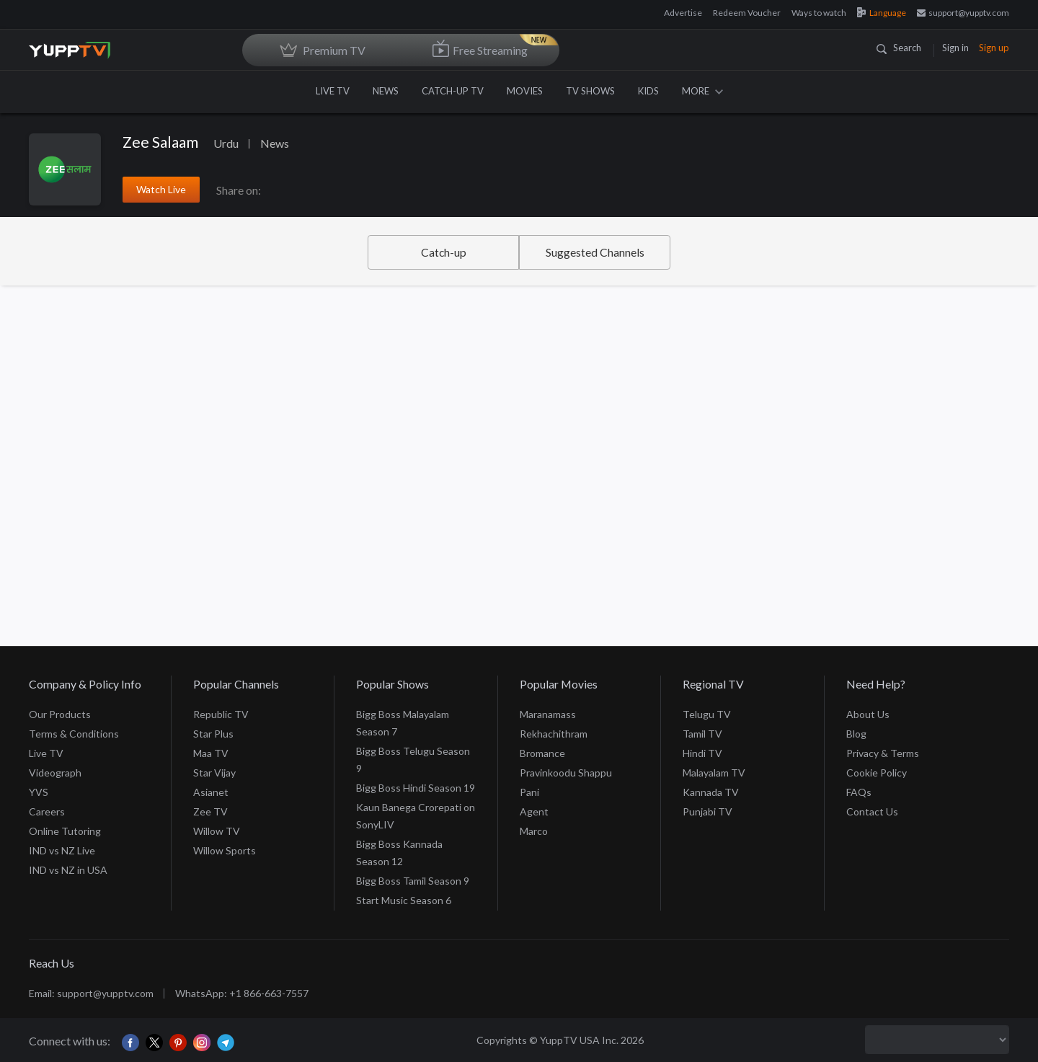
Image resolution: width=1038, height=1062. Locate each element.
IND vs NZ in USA (68, 870)
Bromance (542, 753)
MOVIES (525, 91)
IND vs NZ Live (62, 850)
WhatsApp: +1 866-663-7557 (242, 993)
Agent (534, 811)
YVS (38, 792)
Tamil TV (702, 733)
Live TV (46, 753)
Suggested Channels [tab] (595, 252)
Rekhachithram (553, 733)
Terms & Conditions (74, 733)
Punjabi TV (707, 811)
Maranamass (548, 714)
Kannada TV (711, 792)
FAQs (858, 792)
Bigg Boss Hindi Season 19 (415, 788)
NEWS (386, 91)
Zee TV (210, 811)
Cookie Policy (876, 772)
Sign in (955, 47)
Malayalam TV (714, 772)
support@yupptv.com (963, 12)
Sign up (994, 47)
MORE (702, 91)
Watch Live (161, 189)
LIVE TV (333, 91)
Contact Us (872, 811)
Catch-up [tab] (443, 252)
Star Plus (213, 733)
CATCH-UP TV (453, 91)
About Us (868, 714)
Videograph (55, 772)
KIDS (648, 91)
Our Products (60, 714)
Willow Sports (224, 850)
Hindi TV (702, 753)
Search (899, 47)
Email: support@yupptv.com (91, 993)
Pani (529, 792)
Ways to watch (818, 12)
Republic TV (221, 714)
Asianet (211, 792)
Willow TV (216, 831)
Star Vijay (214, 772)
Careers (47, 811)
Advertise (683, 12)
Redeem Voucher (747, 12)
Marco (534, 831)
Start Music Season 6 (403, 900)
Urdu (226, 143)
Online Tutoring (65, 831)
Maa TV (211, 753)
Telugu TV (707, 714)
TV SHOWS (590, 91)
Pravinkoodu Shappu (566, 772)
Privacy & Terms (882, 753)
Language (881, 12)
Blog (856, 733)
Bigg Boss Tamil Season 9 (412, 881)
